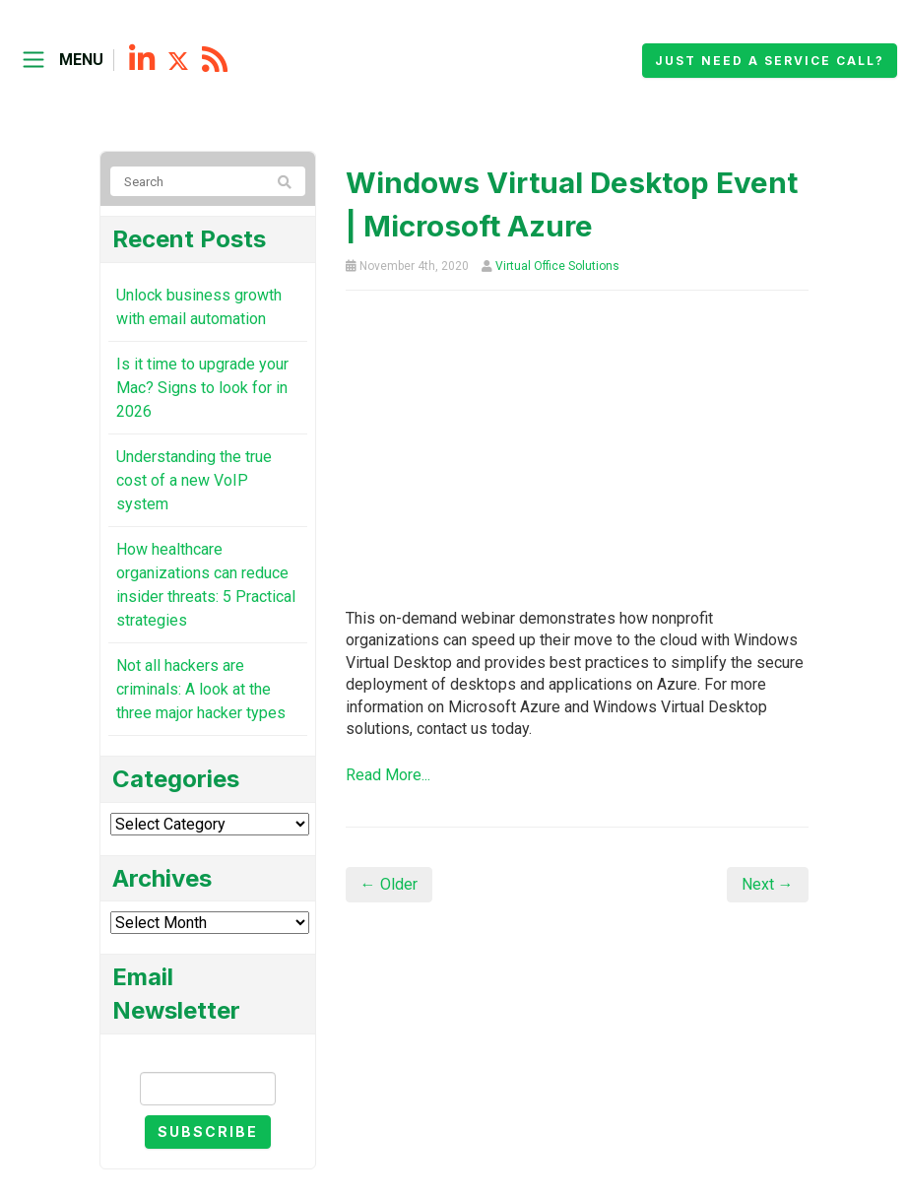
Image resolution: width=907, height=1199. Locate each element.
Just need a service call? (769, 60)
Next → (768, 884)
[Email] (208, 1088)
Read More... (388, 775)
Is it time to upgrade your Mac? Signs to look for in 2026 (202, 388)
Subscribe (208, 1131)
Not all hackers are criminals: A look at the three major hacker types (201, 689)
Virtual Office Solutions (557, 266)
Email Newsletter (208, 1054)
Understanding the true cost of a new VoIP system (194, 480)
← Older (389, 884)
